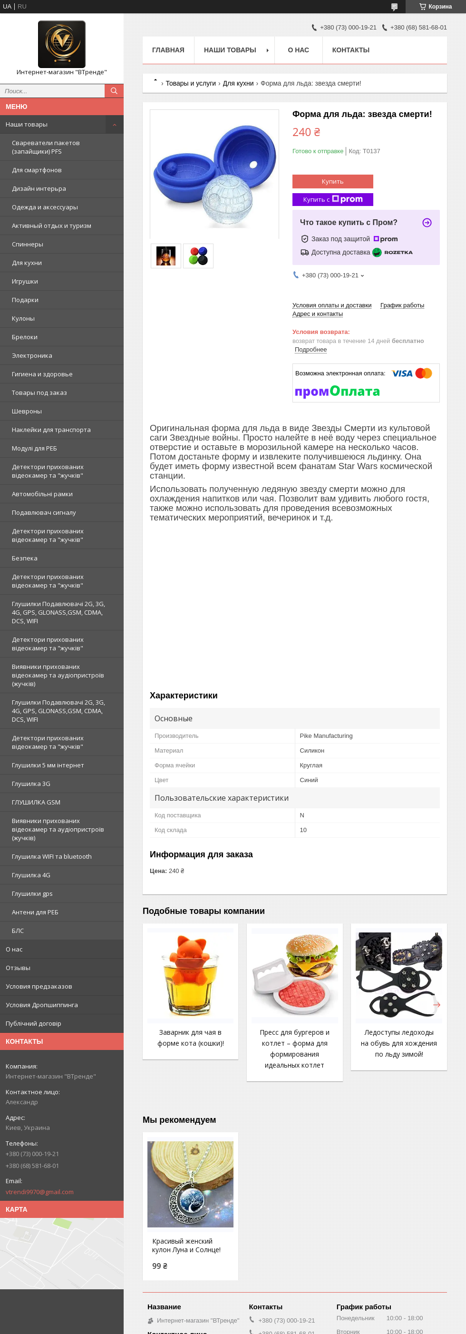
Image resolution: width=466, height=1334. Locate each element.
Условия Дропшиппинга (42, 1004)
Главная (168, 50)
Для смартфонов (37, 170)
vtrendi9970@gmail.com (40, 1191)
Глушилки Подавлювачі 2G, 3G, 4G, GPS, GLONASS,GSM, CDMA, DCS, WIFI (58, 612)
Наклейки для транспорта (51, 429)
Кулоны (23, 318)
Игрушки (25, 281)
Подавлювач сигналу (44, 512)
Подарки (25, 299)
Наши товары (27, 124)
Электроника (32, 355)
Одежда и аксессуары (45, 207)
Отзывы (18, 967)
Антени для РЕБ (35, 912)
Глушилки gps (32, 893)
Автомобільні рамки (42, 494)
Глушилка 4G (31, 875)
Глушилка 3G (31, 783)
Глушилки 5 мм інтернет (48, 765)
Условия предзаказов (39, 986)
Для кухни (27, 262)
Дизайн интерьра (39, 188)
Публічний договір (33, 1023)
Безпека (25, 558)
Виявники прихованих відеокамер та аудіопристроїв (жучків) (58, 675)
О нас (14, 949)
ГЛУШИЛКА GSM (36, 802)
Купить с (333, 199)
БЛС (18, 930)
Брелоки (25, 337)
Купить (333, 181)
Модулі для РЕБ (34, 448)
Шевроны (27, 411)
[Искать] (114, 91)
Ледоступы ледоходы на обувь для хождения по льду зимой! (399, 1043)
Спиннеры (27, 244)
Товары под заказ (39, 392)
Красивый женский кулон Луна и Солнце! (186, 1245)
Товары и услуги (190, 83)
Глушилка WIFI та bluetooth (52, 856)
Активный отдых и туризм (51, 225)
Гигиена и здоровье (42, 374)
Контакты (350, 50)
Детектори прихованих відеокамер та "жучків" (48, 471)
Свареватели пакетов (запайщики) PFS (46, 147)
